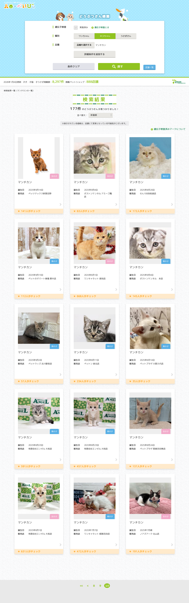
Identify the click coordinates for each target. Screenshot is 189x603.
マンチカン (100, 45)
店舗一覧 (149, 67)
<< (81, 586)
